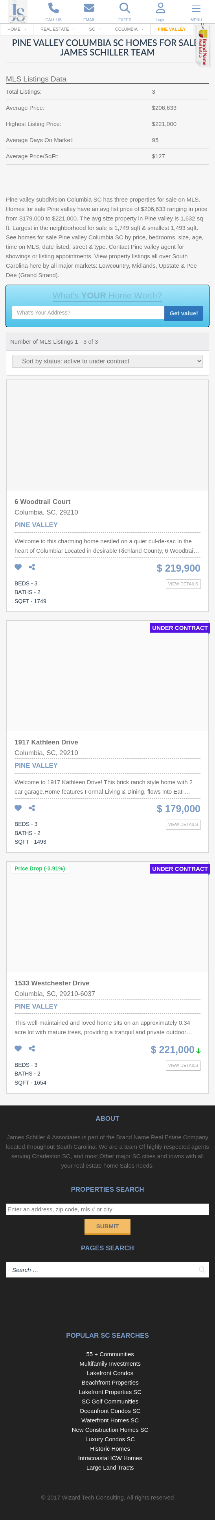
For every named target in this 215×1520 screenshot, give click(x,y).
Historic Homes (110, 1448)
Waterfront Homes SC (110, 1420)
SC (92, 29)
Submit (107, 1226)
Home (13, 29)
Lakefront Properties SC (110, 1392)
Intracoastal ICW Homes (110, 1458)
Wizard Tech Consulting (92, 1497)
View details (183, 583)
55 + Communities (110, 1354)
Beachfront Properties (110, 1382)
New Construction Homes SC (110, 1429)
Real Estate (54, 29)
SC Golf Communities (110, 1401)
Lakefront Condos (110, 1373)
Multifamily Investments (110, 1363)
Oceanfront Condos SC (110, 1410)
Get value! (183, 313)
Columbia (126, 29)
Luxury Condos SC (110, 1439)
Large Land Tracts (110, 1467)
